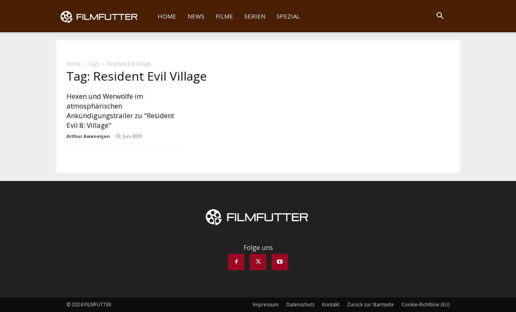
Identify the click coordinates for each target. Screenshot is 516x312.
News (195, 16)
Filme (224, 16)
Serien (254, 16)
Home (167, 16)
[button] (439, 16)
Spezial (288, 16)
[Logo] (104, 16)
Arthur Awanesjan (88, 136)
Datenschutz (300, 304)
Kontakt (330, 304)
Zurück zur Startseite (370, 304)
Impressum (266, 304)
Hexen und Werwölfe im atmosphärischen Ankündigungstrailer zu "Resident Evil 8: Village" (120, 111)
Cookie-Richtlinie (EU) (425, 304)
